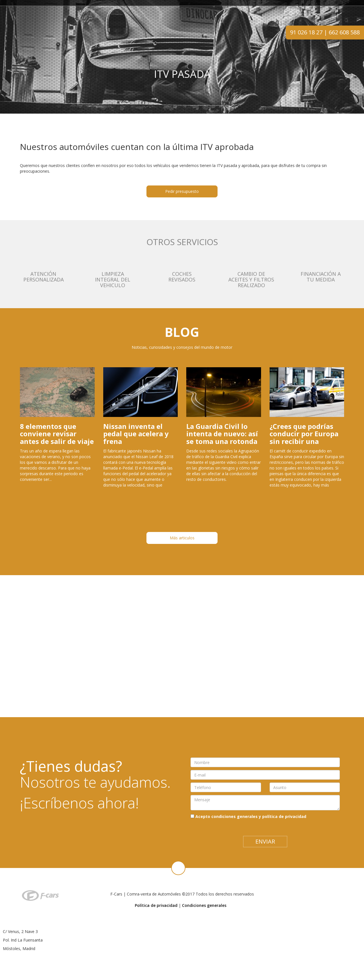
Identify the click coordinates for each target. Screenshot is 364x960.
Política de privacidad (156, 905)
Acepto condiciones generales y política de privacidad (250, 816)
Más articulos (182, 537)
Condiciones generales (204, 905)
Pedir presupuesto (182, 191)
